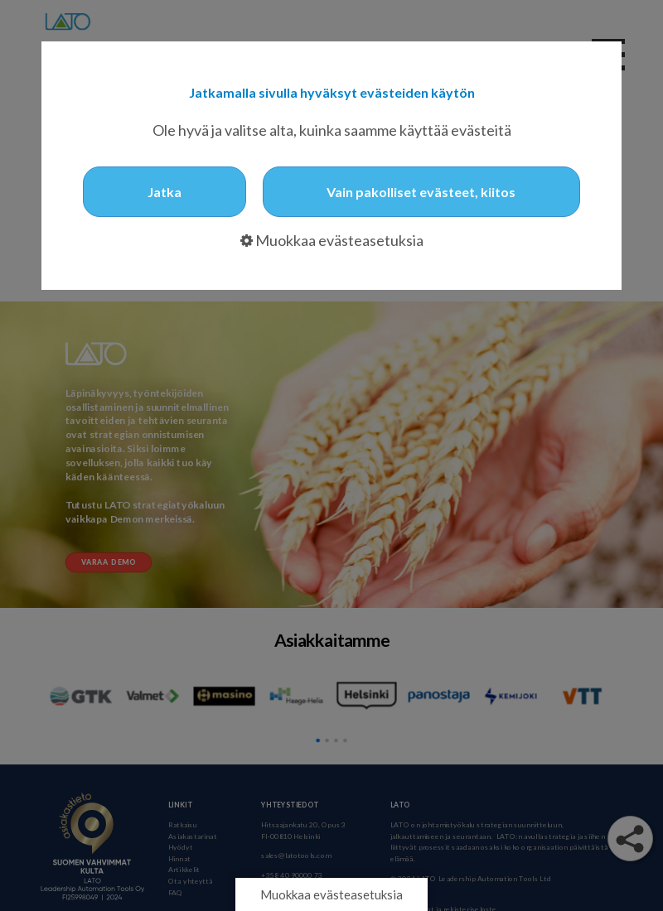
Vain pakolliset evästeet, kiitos (421, 192)
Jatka (164, 192)
